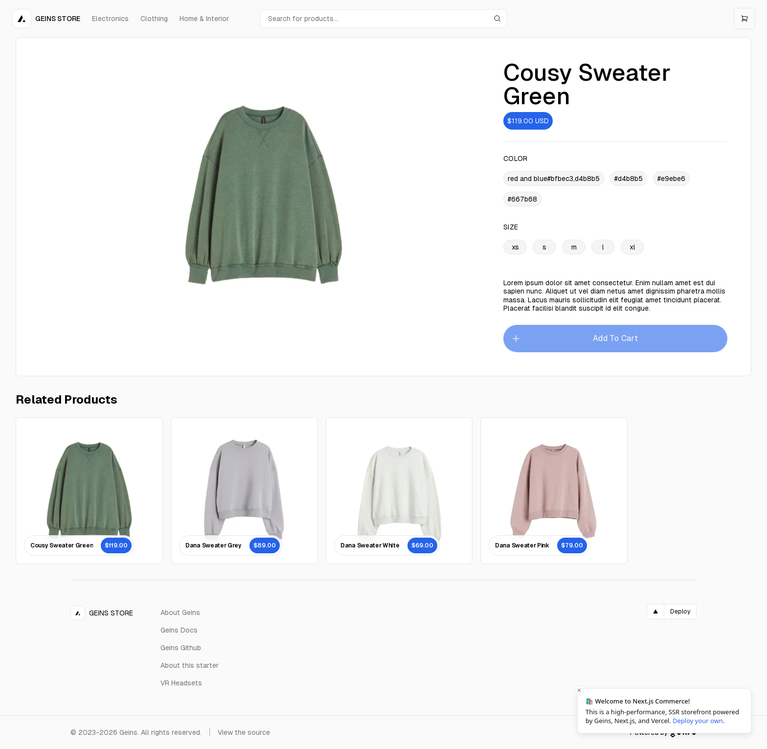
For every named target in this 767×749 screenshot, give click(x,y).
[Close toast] (579, 690)
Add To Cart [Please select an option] (574, 338)
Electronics (110, 19)
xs (515, 247)
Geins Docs (179, 630)
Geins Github (180, 648)
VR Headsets (181, 683)
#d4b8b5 (628, 178)
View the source (244, 732)
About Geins (180, 612)
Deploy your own (698, 720)
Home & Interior (204, 19)
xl (632, 247)
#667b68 (522, 199)
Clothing (154, 19)
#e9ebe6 (671, 178)
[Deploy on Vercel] (672, 611)
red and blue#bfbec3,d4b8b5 (554, 178)
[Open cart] (744, 18)
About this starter (189, 665)
